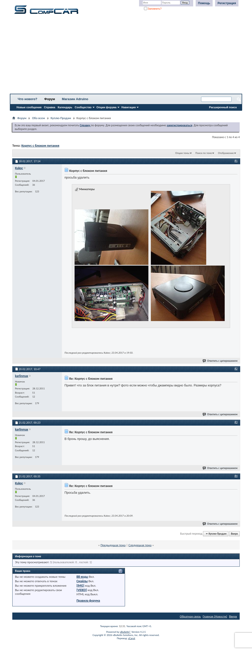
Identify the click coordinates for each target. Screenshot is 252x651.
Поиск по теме (203, 153)
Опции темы (182, 153)
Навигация (128, 107)
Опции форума (106, 107)
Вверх (234, 533)
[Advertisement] (126, 55)
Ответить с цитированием (220, 360)
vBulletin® (125, 631)
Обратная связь (190, 616)
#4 (236, 476)
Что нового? (27, 99)
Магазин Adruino (75, 99)
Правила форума (88, 600)
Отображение (226, 153)
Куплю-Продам (61, 118)
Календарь (65, 107)
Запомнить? (153, 8)
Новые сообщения (29, 107)
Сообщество (83, 107)
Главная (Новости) (215, 616)
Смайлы (82, 581)
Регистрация (227, 3)
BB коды (82, 577)
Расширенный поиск (223, 107)
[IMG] (80, 585)
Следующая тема (140, 545)
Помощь (204, 3)
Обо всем (38, 118)
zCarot (131, 638)
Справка (49, 107)
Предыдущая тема (113, 545)
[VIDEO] (82, 590)
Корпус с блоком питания (40, 146)
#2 (236, 368)
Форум (49, 99)
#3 (236, 422)
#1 (236, 161)
